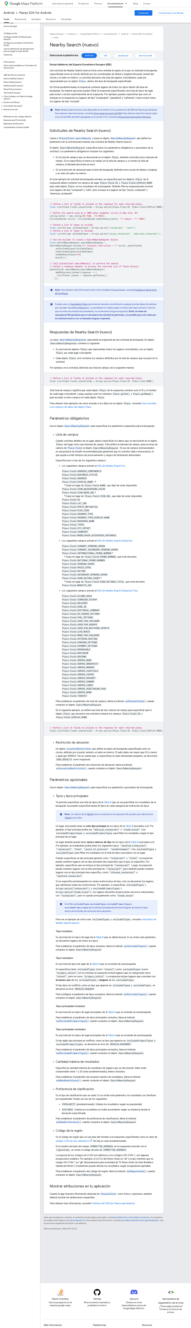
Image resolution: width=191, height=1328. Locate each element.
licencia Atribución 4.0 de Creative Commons (130, 1217)
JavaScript (123, 55)
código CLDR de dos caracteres (72, 1141)
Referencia (20, 19)
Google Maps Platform (90, 34)
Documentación (110, 34)
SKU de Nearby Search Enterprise (114, 540)
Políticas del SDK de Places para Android (113, 1203)
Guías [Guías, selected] (6, 19)
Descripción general (62, 3)
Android (9, 13)
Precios (98, 3)
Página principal (56, 34)
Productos (83, 3)
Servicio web (145, 55)
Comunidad (149, 3)
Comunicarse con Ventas (171, 13)
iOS (105, 55)
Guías (56, 37)
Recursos (51, 19)
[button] (19, 98)
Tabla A (107, 802)
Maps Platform (26, 4)
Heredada (66, 19)
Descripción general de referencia (135, 117)
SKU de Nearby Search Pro (111, 465)
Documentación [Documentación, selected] (115, 3)
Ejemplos (36, 19)
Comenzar (143, 13)
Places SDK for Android (35, 13)
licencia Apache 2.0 (77, 1220)
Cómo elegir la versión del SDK (107, 113)
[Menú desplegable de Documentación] (127, 3)
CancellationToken (79, 304)
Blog (135, 3)
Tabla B (89, 814)
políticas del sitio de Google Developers (141, 1220)
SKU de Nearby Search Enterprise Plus (117, 590)
